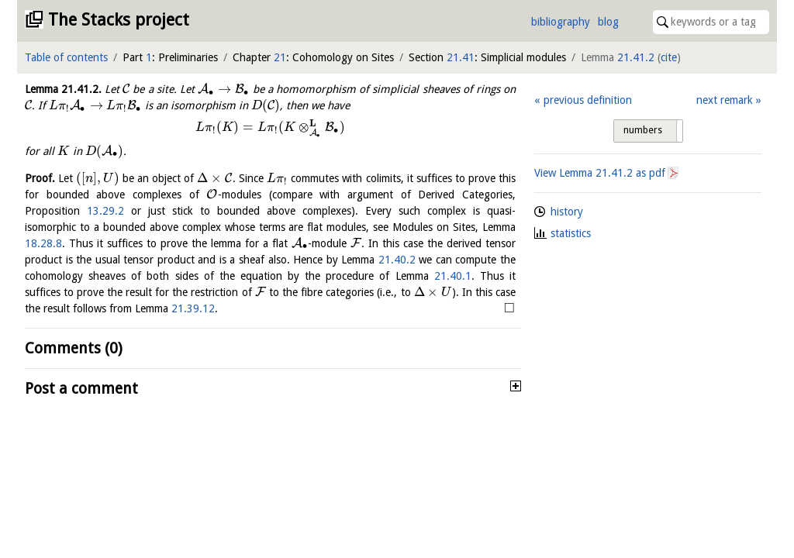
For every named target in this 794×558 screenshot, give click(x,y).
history (567, 211)
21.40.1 (452, 276)
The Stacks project (118, 19)
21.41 (461, 57)
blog (608, 22)
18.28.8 (43, 243)
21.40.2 (397, 259)
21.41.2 (635, 57)
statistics (571, 233)
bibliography (560, 22)
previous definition (588, 100)
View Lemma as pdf (599, 173)
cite (669, 57)
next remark (724, 100)
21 (280, 57)
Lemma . (63, 89)
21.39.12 (193, 308)
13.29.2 (105, 211)
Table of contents (66, 57)
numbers (642, 130)
